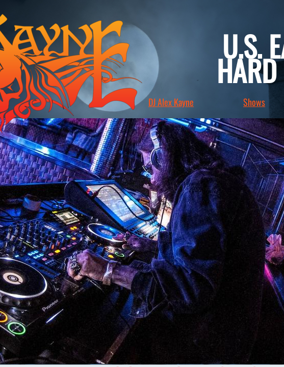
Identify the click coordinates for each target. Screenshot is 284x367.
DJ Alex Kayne (171, 102)
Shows (254, 102)
